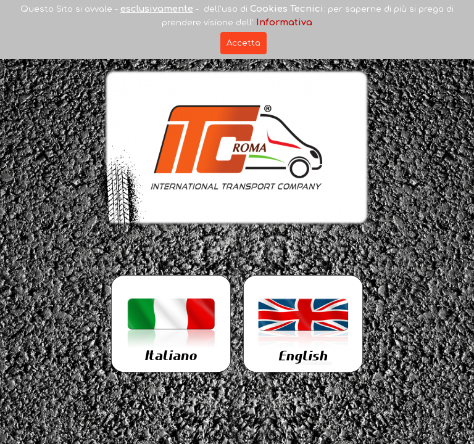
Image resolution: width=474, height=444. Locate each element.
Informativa (284, 22)
